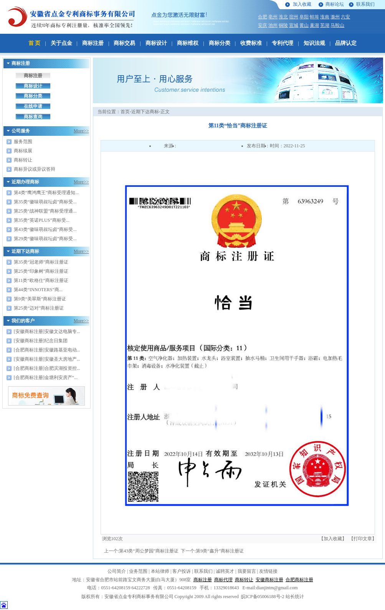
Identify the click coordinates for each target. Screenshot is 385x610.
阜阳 (304, 17)
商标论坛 (335, 4)
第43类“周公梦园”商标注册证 (148, 551)
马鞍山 (337, 25)
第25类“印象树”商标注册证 (41, 271)
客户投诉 (181, 571)
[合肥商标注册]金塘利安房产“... (46, 377)
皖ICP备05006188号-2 (262, 596)
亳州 (273, 17)
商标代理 (223, 579)
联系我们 (365, 4)
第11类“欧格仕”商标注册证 (41, 280)
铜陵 (283, 25)
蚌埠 (314, 17)
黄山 (304, 25)
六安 (345, 17)
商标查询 (33, 116)
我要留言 (247, 571)
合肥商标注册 (299, 579)
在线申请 (33, 106)
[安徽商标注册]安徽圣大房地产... (47, 359)
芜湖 (324, 25)
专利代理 (282, 43)
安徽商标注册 (269, 579)
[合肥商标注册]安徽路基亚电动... (47, 350)
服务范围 (23, 141)
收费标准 (251, 43)
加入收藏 (302, 4)
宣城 (293, 25)
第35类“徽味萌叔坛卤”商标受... (45, 201)
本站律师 (160, 571)
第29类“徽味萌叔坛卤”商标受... (45, 238)
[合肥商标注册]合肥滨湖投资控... (47, 368)
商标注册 (93, 43)
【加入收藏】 (333, 538)
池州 (273, 25)
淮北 (283, 17)
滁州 (335, 17)
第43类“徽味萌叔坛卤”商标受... (45, 229)
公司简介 (116, 571)
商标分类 (219, 43)
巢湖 (314, 25)
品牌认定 (346, 43)
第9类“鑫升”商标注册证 (220, 551)
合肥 (262, 17)
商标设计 (156, 43)
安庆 (262, 25)
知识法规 (314, 43)
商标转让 (23, 160)
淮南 (324, 17)
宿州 (293, 17)
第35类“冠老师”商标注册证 (41, 262)
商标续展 (23, 150)
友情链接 (268, 571)
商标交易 (124, 43)
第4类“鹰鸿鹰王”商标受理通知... (46, 192)
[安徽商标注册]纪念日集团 (41, 340)
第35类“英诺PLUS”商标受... (41, 220)
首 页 (34, 43)
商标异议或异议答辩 (34, 169)
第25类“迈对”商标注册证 (39, 308)
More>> (81, 131)
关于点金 (61, 43)
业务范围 (138, 571)
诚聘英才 (225, 571)
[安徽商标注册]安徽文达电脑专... (47, 331)
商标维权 (187, 43)
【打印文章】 (363, 538)
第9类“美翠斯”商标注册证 (40, 299)
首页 (125, 111)
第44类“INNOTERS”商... (38, 289)
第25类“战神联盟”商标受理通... (45, 211)
